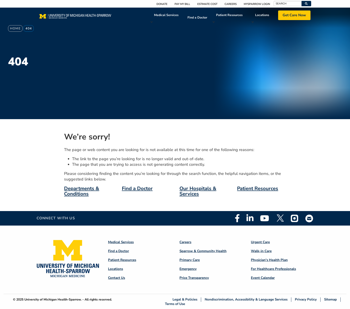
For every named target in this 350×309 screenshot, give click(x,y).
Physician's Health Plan (269, 260)
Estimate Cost (207, 4)
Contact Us (116, 278)
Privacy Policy (306, 299)
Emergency (188, 269)
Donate (161, 4)
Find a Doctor (197, 17)
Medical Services (166, 15)
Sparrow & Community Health (203, 251)
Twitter (280, 218)
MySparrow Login (257, 4)
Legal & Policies (185, 299)
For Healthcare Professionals (273, 269)
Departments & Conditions (81, 191)
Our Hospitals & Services (197, 191)
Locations (262, 15)
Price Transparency (194, 278)
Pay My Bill (182, 4)
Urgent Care (260, 242)
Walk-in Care (261, 251)
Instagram (295, 218)
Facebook (237, 218)
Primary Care (189, 260)
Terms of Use (175, 304)
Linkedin (249, 218)
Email (309, 218)
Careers (231, 4)
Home (15, 28)
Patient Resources (229, 15)
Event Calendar (263, 278)
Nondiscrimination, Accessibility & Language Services (246, 299)
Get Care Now (294, 15)
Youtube (264, 218)
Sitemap (330, 299)
